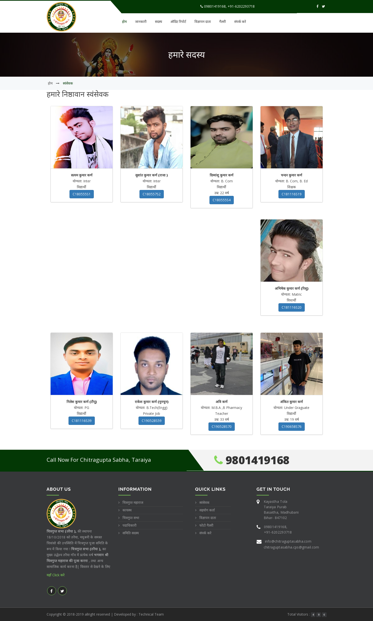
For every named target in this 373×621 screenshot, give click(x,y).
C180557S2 (152, 194)
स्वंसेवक (204, 502)
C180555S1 (82, 194)
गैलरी (222, 21)
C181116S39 (82, 420)
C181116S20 (292, 307)
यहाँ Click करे (56, 575)
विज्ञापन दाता (202, 21)
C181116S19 (292, 194)
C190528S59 (152, 420)
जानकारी (141, 21)
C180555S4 (222, 200)
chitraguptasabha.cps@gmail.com (291, 547)
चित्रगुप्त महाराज (133, 502)
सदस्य (158, 21)
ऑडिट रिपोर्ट (178, 21)
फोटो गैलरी (206, 525)
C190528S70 (222, 426)
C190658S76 (292, 426)
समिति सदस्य (131, 533)
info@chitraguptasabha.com (288, 541)
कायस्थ (127, 510)
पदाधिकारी (130, 525)
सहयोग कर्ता (207, 510)
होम (124, 21)
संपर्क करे (240, 21)
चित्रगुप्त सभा (131, 517)
